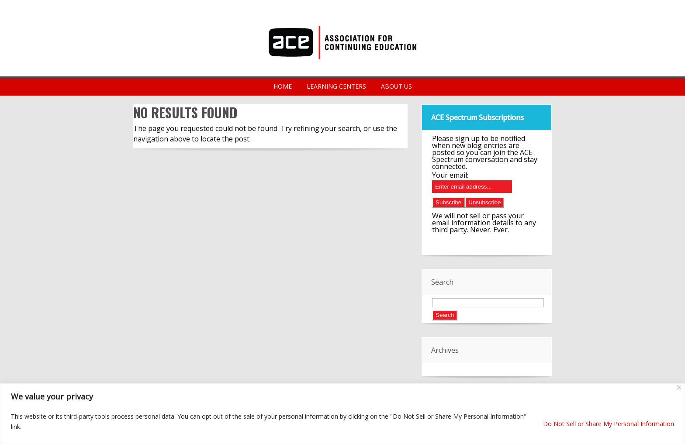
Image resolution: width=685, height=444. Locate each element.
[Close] (679, 387)
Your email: (450, 175)
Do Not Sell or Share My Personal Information (608, 424)
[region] (342, 413)
